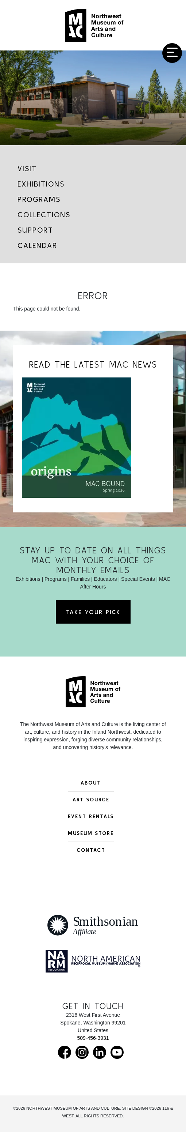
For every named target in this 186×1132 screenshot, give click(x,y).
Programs (39, 199)
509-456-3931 (93, 1038)
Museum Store (91, 833)
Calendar (37, 245)
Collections (44, 214)
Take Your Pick (93, 612)
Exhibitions (41, 184)
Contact (91, 850)
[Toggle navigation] (172, 53)
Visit (27, 168)
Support (35, 230)
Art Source (91, 799)
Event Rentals (91, 816)
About (91, 783)
